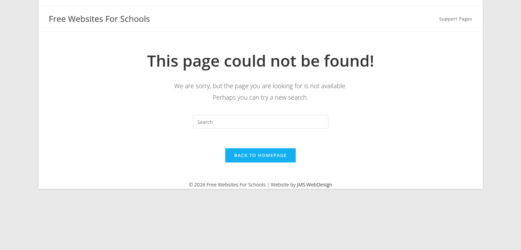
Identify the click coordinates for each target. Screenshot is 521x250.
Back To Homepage (260, 157)
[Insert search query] (260, 122)
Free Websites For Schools (99, 18)
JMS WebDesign (314, 186)
